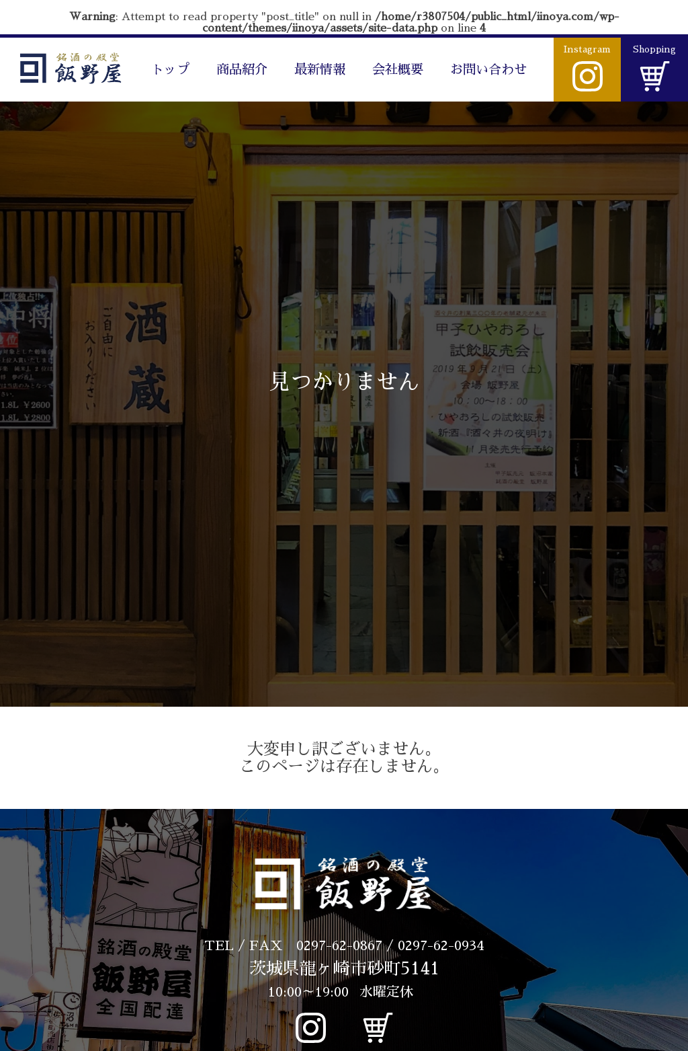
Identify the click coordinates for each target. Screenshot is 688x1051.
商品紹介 (241, 69)
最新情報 (319, 69)
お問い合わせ (488, 69)
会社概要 (397, 69)
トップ (170, 69)
